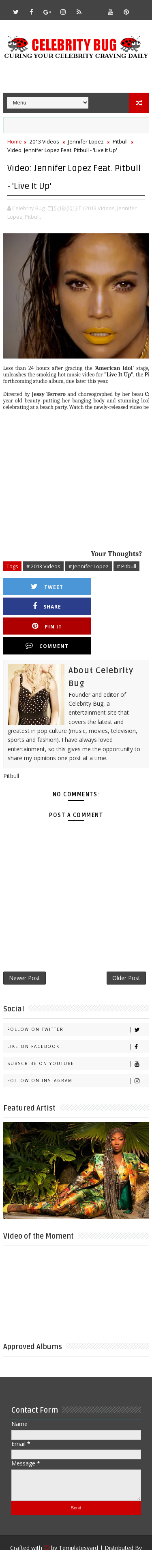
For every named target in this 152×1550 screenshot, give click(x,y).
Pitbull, (33, 216)
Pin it (45, 606)
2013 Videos (44, 141)
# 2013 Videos (43, 566)
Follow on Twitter (78, 991)
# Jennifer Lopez (89, 566)
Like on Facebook (78, 1008)
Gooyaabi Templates (76, 1522)
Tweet (44, 587)
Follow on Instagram (78, 1042)
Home (14, 141)
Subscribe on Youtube (78, 1025)
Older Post (126, 939)
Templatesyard (78, 1509)
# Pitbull (126, 566)
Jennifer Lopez (86, 141)
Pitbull (120, 141)
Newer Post (24, 939)
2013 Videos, (100, 208)
